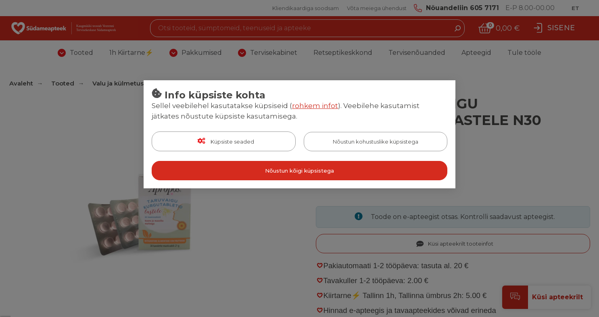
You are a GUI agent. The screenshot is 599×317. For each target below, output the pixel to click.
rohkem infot (315, 106)
